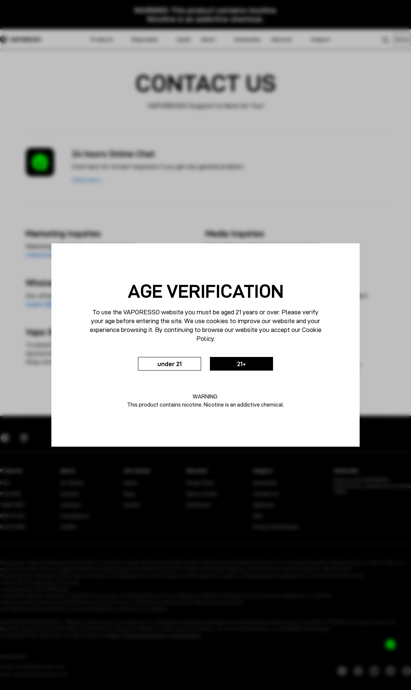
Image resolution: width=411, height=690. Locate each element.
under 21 (164, 364)
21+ (247, 364)
